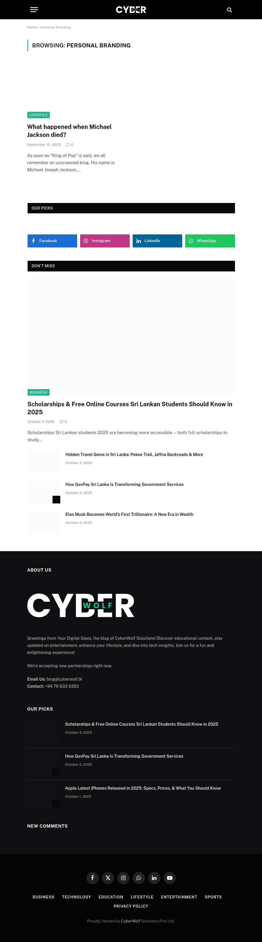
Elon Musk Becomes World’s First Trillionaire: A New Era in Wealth (129, 514)
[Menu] (34, 9)
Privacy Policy (131, 906)
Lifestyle (38, 115)
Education (111, 897)
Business (38, 392)
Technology (76, 897)
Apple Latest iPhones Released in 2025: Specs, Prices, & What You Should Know (143, 788)
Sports (213, 897)
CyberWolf (130, 921)
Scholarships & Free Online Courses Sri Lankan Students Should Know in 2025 (130, 408)
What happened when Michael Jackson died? (69, 130)
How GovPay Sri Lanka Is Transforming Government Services (125, 484)
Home (32, 27)
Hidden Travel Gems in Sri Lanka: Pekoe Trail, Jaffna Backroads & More (134, 454)
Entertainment (179, 897)
